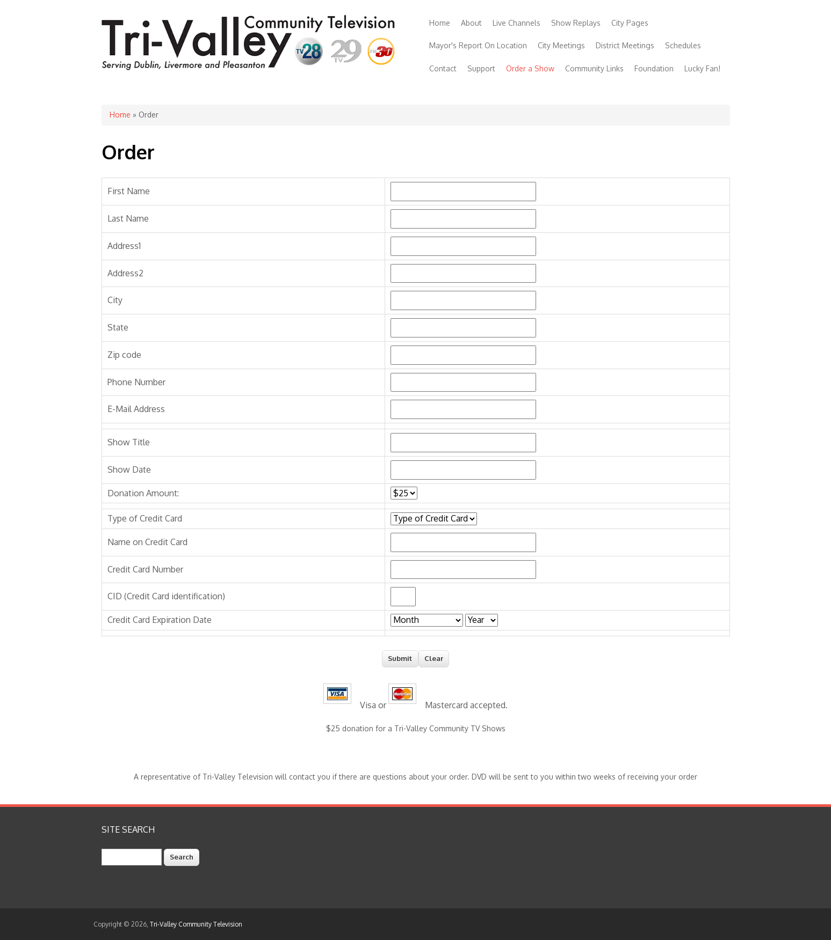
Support (481, 68)
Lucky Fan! (702, 68)
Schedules (683, 45)
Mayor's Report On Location (478, 45)
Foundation (654, 68)
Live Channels (516, 22)
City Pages (629, 22)
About (471, 22)
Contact (443, 68)
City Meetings (561, 45)
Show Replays (576, 22)
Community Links (594, 68)
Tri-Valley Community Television (196, 924)
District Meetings (625, 45)
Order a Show (530, 68)
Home (439, 22)
